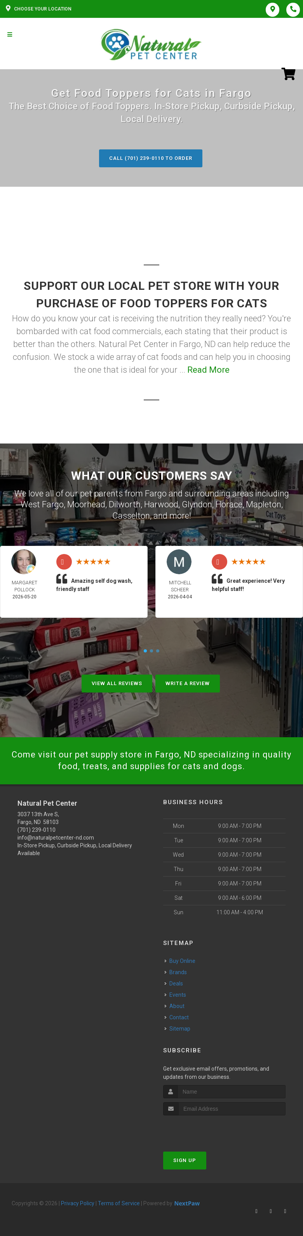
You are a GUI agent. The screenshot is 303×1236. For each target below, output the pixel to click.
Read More (208, 370)
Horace (229, 504)
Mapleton (263, 504)
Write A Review (187, 683)
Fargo (156, 493)
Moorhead (86, 504)
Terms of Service (119, 1203)
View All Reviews (117, 683)
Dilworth (125, 504)
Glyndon (197, 504)
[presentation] (204, 1130)
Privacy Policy (77, 1203)
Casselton (131, 516)
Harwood (161, 504)
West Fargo (42, 504)
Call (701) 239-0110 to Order (150, 158)
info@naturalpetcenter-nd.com (55, 838)
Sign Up (184, 1160)
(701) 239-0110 (36, 830)
